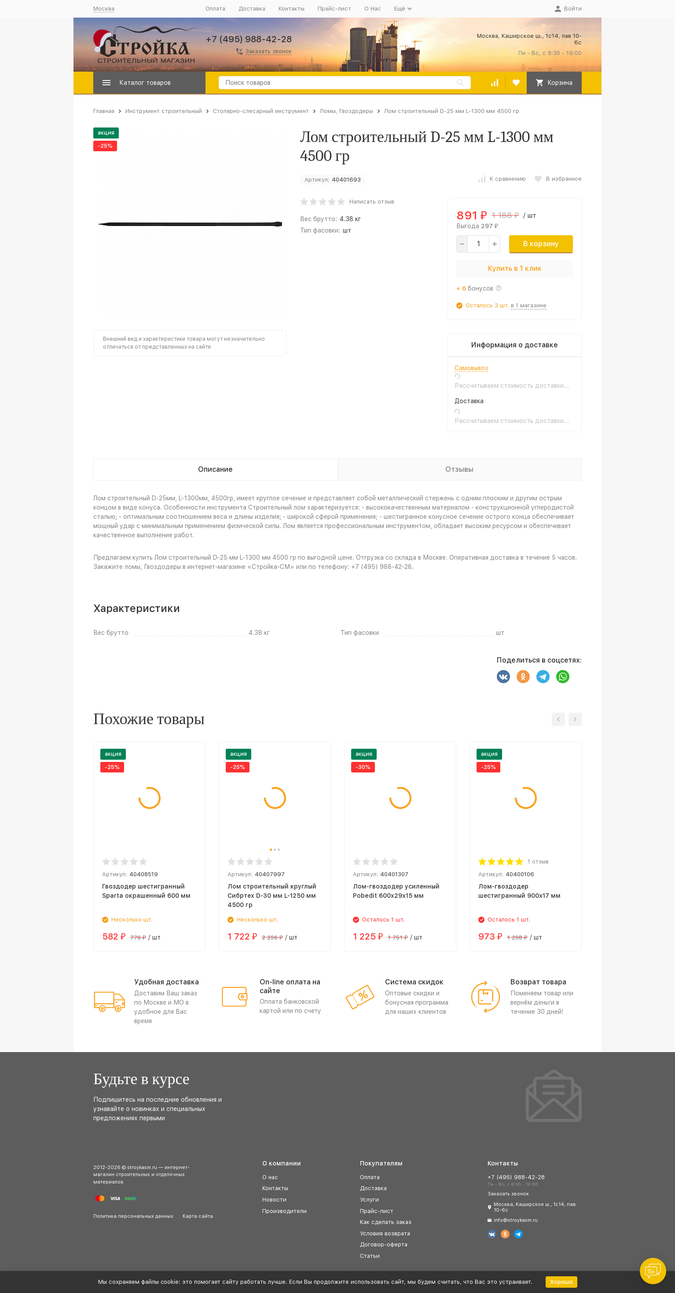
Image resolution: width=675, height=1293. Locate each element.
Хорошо (561, 1281)
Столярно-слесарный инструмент (261, 111)
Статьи (370, 1256)
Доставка (251, 8)
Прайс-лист (334, 8)
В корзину (541, 244)
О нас (270, 1177)
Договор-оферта (383, 1244)
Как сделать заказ (385, 1222)
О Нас (372, 8)
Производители (284, 1211)
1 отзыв (538, 861)
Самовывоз (471, 368)
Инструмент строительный (163, 111)
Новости (274, 1199)
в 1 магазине (529, 305)
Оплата (215, 8)
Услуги (369, 1199)
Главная (103, 111)
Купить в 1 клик (515, 268)
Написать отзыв (371, 201)
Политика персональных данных (133, 1216)
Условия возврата (385, 1233)
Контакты (291, 8)
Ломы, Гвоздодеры (346, 111)
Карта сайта (198, 1216)
